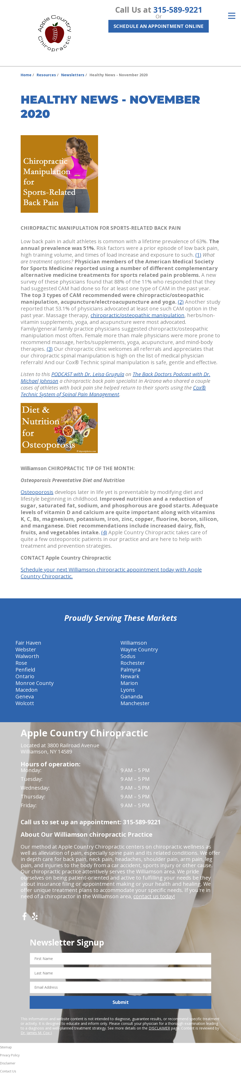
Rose (21, 662)
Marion (129, 683)
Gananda (131, 696)
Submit (121, 1002)
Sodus (127, 656)
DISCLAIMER (159, 1028)
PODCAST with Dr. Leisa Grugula (87, 374)
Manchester (135, 703)
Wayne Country (139, 649)
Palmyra (130, 669)
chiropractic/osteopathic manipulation (137, 315)
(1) (198, 254)
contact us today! (154, 896)
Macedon (26, 689)
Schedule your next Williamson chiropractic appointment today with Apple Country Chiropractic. (111, 573)
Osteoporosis (37, 492)
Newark (129, 676)
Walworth (27, 656)
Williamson (133, 642)
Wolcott (24, 703)
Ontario (24, 676)
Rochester (132, 662)
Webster (25, 649)
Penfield (25, 669)
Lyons (127, 689)
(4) (104, 532)
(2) (181, 301)
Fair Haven (28, 642)
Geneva (24, 696)
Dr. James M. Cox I (36, 1032)
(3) (50, 348)
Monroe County (34, 683)
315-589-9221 (177, 9)
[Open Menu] (232, 16)
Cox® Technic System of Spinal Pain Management (113, 391)
